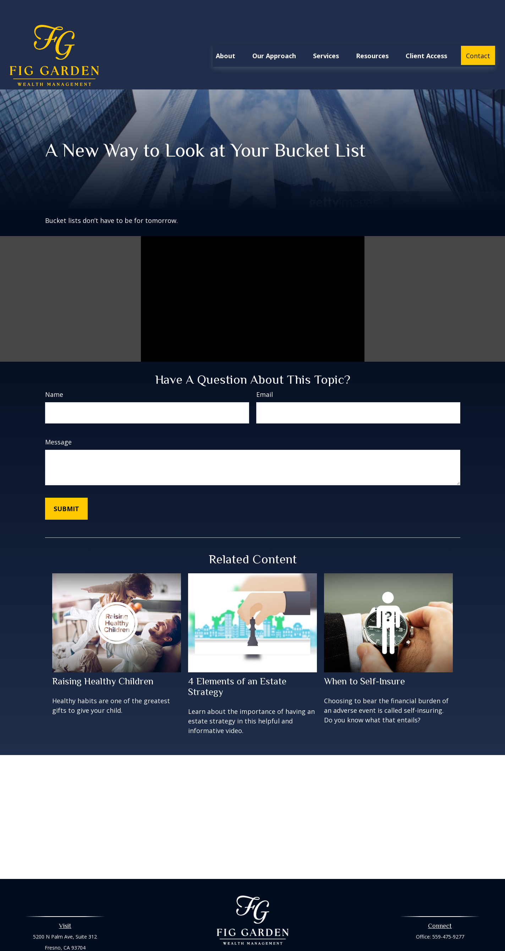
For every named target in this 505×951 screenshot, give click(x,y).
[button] (225, 34)
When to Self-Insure (364, 660)
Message (58, 420)
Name (54, 373)
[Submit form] (66, 487)
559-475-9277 (448, 915)
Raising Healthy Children (102, 660)
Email (264, 373)
